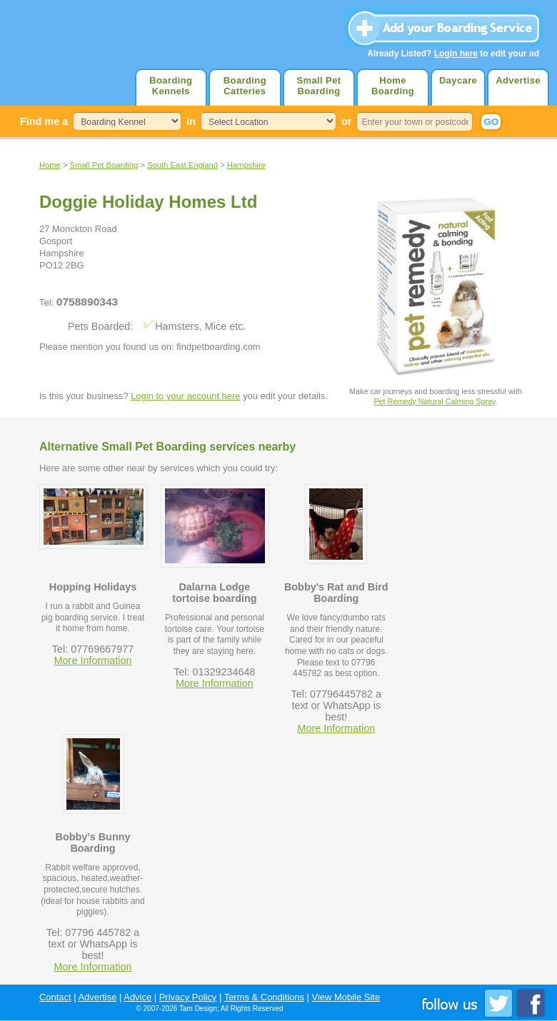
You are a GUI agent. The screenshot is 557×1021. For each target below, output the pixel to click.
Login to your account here (185, 396)
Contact (55, 997)
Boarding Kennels (170, 85)
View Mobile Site (346, 997)
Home (50, 165)
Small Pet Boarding (318, 85)
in (191, 121)
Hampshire (246, 165)
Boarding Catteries (245, 85)
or (346, 121)
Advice (137, 997)
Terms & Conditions (264, 997)
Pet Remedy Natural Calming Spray (434, 401)
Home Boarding (392, 85)
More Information (93, 660)
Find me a (44, 121)
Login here (456, 54)
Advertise (518, 80)
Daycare (458, 80)
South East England (182, 165)
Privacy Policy (188, 997)
